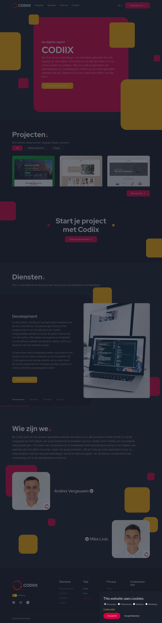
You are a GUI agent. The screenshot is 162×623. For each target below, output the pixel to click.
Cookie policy (109, 609)
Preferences (124, 604)
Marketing (151, 604)
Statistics (138, 604)
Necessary (110, 604)
